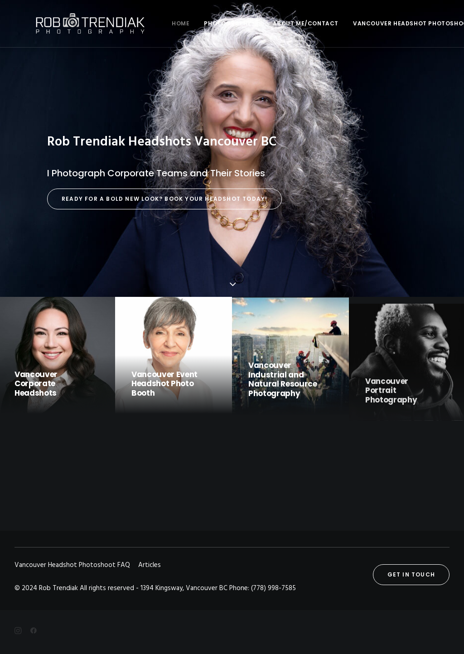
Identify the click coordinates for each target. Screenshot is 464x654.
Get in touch (411, 574)
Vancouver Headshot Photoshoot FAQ (387, 23)
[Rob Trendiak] (73, 23)
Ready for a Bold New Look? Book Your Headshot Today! (164, 199)
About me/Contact (273, 23)
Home (148, 23)
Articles (149, 565)
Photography (198, 23)
